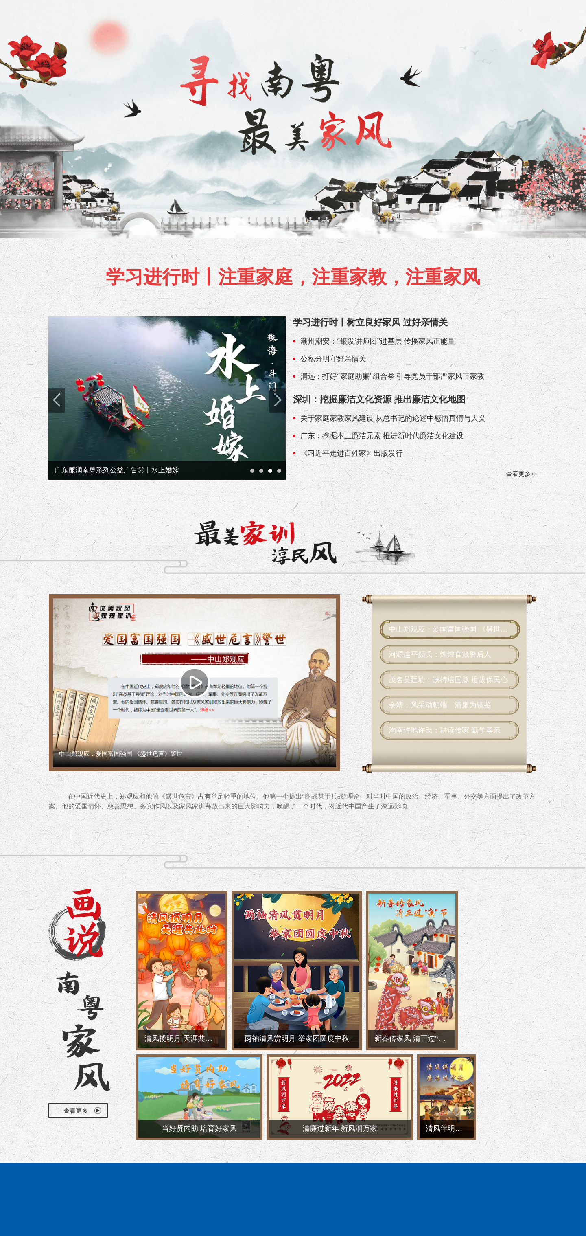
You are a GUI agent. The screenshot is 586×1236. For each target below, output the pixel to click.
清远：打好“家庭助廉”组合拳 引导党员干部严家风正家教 (392, 376)
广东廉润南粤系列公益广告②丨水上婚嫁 (117, 470)
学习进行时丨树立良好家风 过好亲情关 (370, 322)
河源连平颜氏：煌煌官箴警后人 (440, 654)
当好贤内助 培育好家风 (199, 1128)
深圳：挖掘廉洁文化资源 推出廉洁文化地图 (379, 399)
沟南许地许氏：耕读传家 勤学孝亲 (445, 730)
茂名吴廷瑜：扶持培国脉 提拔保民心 (448, 680)
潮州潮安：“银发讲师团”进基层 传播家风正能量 (377, 341)
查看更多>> (522, 474)
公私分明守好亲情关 (333, 359)
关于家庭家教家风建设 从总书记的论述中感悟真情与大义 (392, 418)
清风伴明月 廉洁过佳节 (450, 1128)
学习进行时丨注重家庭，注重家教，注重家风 (293, 277)
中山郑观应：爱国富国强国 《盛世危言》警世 (448, 629)
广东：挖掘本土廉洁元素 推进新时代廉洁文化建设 (382, 436)
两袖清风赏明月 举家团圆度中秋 (297, 1038)
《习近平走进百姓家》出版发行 (351, 453)
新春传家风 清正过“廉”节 (414, 1038)
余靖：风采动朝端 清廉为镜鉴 (440, 705)
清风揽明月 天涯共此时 (182, 1038)
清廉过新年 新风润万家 (340, 1128)
